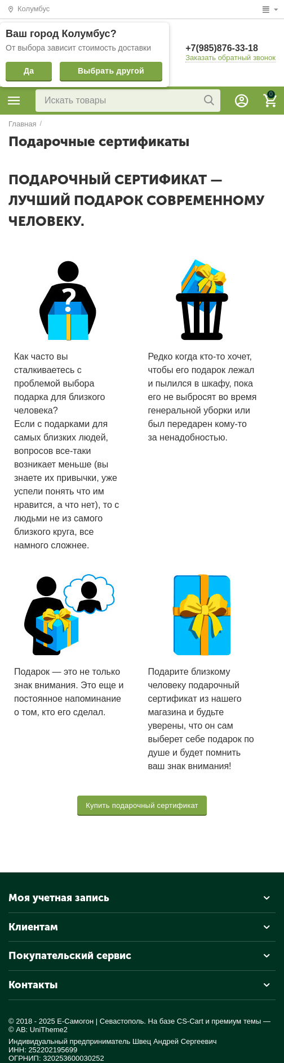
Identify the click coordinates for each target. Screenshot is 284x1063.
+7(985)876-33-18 (221, 48)
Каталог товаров (14, 100)
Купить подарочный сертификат (142, 805)
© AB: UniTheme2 (38, 1029)
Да (29, 70)
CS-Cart (190, 1021)
